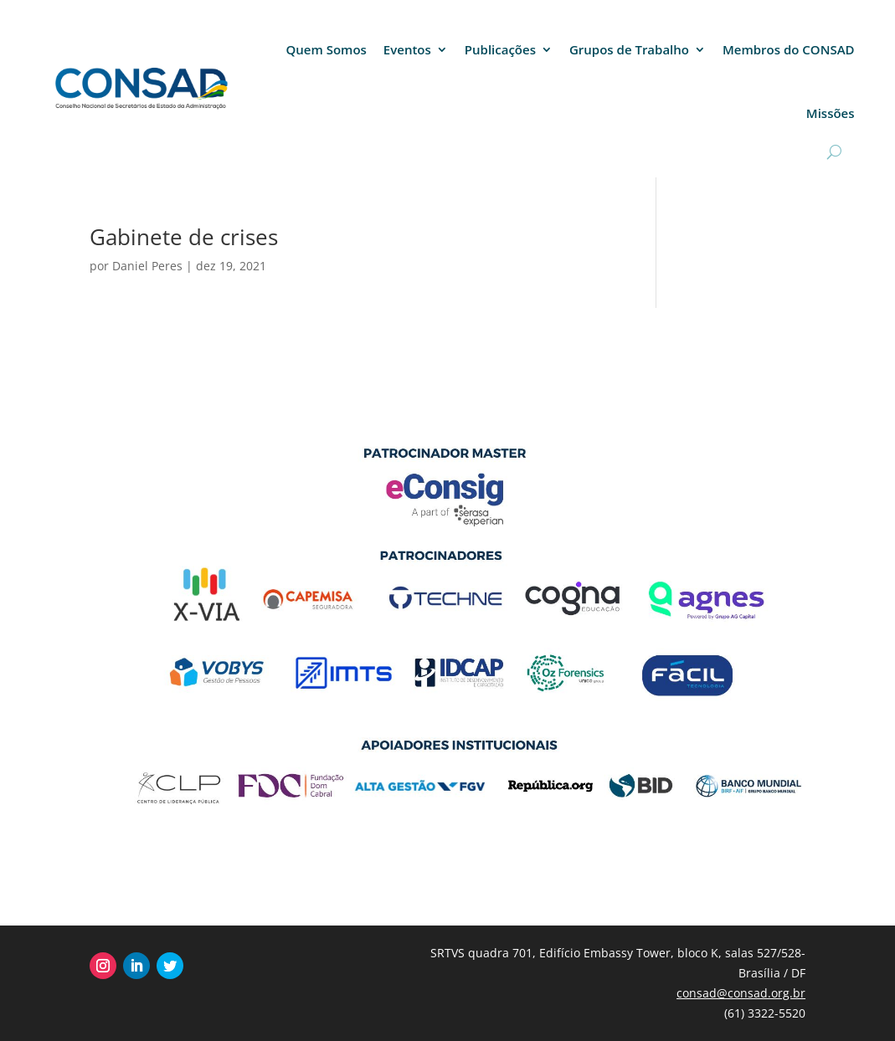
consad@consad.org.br (740, 993)
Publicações (500, 49)
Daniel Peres (147, 266)
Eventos (407, 49)
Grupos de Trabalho (629, 49)
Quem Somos (326, 49)
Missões (830, 113)
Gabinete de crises (184, 237)
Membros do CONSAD (789, 49)
